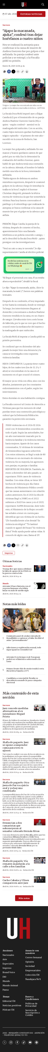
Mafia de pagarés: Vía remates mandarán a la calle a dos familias (16, 864)
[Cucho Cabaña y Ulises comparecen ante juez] (39, 879)
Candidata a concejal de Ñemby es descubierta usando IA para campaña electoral (23, 680)
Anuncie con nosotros (32, 951)
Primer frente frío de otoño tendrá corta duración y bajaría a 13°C (25, 670)
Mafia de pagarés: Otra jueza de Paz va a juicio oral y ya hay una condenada (16, 786)
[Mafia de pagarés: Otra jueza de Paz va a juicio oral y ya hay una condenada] (39, 782)
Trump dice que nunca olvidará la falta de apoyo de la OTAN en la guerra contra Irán (17, 571)
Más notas (24, 898)
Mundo (6, 584)
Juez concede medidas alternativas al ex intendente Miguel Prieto (15, 712)
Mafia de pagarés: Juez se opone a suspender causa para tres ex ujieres (16, 746)
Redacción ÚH (28, 732)
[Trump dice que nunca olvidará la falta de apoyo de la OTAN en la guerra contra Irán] (39, 568)
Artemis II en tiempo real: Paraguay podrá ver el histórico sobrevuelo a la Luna (23, 659)
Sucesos (6, 25)
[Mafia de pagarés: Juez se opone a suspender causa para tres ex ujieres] (39, 741)
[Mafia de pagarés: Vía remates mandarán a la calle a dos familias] (39, 860)
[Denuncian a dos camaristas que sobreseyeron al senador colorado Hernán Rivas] (39, 822)
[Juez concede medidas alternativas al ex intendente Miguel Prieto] (39, 707)
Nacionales (7, 566)
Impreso (9, 553)
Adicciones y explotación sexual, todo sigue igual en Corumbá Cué (23, 649)
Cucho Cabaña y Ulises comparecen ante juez (16, 882)
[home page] (24, 4)
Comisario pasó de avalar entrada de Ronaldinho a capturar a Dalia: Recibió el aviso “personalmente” (25, 638)
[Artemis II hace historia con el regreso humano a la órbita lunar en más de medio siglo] (39, 586)
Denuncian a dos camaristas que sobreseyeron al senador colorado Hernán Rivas (21, 827)
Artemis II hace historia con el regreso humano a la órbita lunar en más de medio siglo (16, 588)
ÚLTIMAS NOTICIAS (31, 14)
